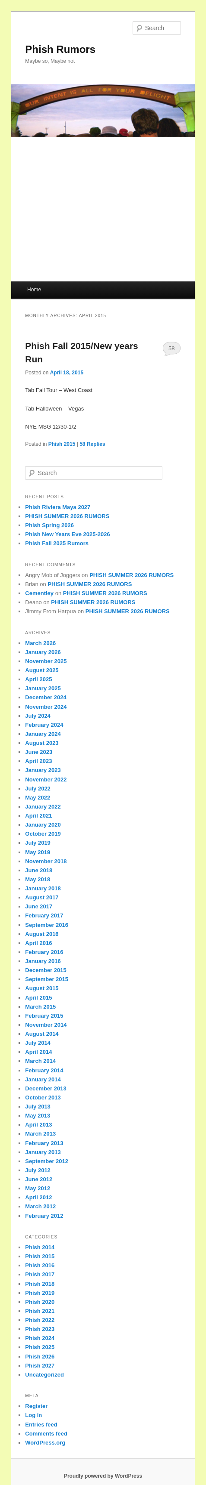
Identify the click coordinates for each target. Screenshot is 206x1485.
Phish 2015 (62, 444)
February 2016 (44, 952)
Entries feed (41, 1424)
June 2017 (38, 906)
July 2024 (38, 716)
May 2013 (37, 1115)
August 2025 (41, 670)
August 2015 (41, 988)
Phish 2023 (39, 1329)
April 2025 (38, 679)
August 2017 (41, 897)
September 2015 (46, 979)
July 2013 (38, 1106)
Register (36, 1406)
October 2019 (42, 833)
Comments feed (46, 1433)
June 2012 (38, 1179)
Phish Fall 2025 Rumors (57, 543)
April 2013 (38, 1124)
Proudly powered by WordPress (103, 1476)
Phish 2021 (39, 1311)
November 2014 (46, 1025)
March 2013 (40, 1133)
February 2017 (44, 915)
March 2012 (40, 1206)
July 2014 (38, 1043)
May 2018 (37, 879)
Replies (92, 444)
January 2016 (42, 961)
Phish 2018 (39, 1284)
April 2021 (38, 815)
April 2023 (38, 761)
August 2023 (41, 743)
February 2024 (44, 725)
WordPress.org (45, 1442)
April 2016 (38, 943)
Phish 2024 (39, 1338)
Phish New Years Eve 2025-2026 (67, 534)
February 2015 (44, 1016)
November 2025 (46, 661)
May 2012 (37, 1188)
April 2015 (38, 997)
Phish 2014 (39, 1247)
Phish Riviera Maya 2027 (57, 507)
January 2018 (42, 888)
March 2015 (40, 1006)
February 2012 (44, 1216)
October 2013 (42, 1097)
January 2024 (42, 734)
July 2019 (38, 843)
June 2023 (38, 752)
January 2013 (42, 1152)
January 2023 (42, 770)
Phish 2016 (39, 1265)
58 (171, 348)
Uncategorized (44, 1374)
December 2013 (45, 1088)
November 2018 (46, 861)
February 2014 (44, 1070)
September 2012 (46, 1161)
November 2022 (46, 779)
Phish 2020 (39, 1302)
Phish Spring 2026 (49, 525)
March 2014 (40, 1061)
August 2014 (41, 1034)
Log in (33, 1415)
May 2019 (37, 852)
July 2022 (38, 788)
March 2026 (40, 643)
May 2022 (37, 797)
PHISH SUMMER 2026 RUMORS (67, 516)
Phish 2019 (39, 1293)
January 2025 (42, 688)
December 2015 (45, 970)
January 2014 (42, 1079)
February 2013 (44, 1143)
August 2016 (41, 934)
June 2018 (38, 870)
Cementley (39, 593)
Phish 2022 (39, 1320)
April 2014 (38, 1052)
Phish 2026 (39, 1356)
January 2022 (42, 806)
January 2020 (42, 824)
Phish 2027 (39, 1365)
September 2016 (46, 925)
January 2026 (42, 652)
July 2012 (38, 1170)
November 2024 (46, 707)
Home (34, 290)
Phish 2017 (39, 1274)
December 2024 (45, 697)
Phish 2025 (39, 1347)
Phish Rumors (60, 49)
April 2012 (38, 1197)
